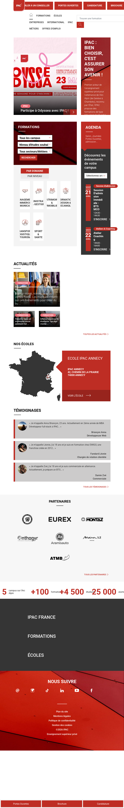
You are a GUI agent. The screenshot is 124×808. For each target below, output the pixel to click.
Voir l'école (75, 395)
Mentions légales (62, 716)
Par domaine (34, 170)
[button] (66, 112)
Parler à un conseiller (33, 6)
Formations (43, 15)
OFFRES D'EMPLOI (51, 28)
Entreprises (36, 22)
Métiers (34, 28)
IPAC (70, 22)
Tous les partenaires (96, 574)
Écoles (58, 15)
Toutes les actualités (95, 334)
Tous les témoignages (95, 487)
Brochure (62, 804)
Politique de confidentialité (62, 720)
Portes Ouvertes (68, 5)
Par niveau (35, 176)
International (55, 22)
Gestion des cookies (62, 725)
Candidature (94, 5)
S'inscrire (99, 219)
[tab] (35, 170)
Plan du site (62, 711)
